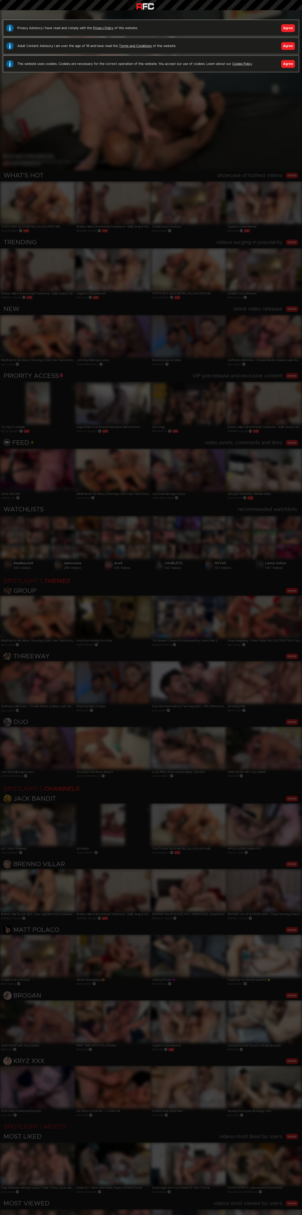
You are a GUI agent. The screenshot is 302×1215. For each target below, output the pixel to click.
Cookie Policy (242, 63)
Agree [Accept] (288, 28)
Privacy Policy (103, 28)
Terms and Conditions (135, 46)
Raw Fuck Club (145, 6)
